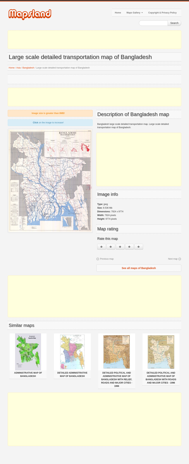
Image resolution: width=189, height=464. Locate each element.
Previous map (107, 259)
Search (174, 23)
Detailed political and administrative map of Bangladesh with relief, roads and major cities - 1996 (116, 379)
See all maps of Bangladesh (139, 268)
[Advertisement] (94, 39)
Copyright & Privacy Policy (162, 12)
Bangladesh (28, 67)
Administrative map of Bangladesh (28, 374)
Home (118, 12)
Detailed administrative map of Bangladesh (72, 374)
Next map (173, 259)
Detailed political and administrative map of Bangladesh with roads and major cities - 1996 (161, 378)
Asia (18, 67)
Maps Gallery (135, 12)
